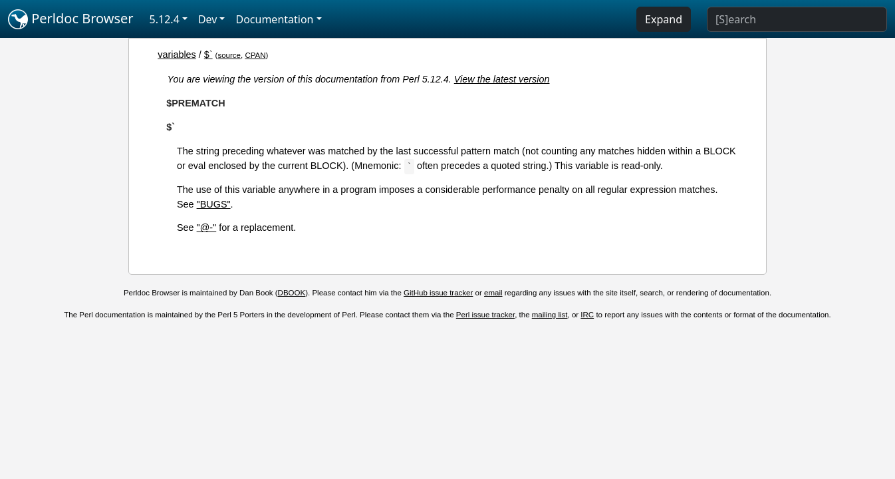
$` (208, 54)
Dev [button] (207, 19)
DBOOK (292, 293)
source (229, 55)
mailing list (550, 315)
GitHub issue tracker (438, 293)
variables (177, 54)
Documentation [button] (274, 19)
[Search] (797, 19)
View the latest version (502, 79)
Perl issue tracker (485, 315)
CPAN (255, 55)
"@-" (207, 227)
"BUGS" (214, 204)
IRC (587, 315)
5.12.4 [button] (165, 19)
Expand (663, 19)
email (493, 293)
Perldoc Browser (71, 19)
